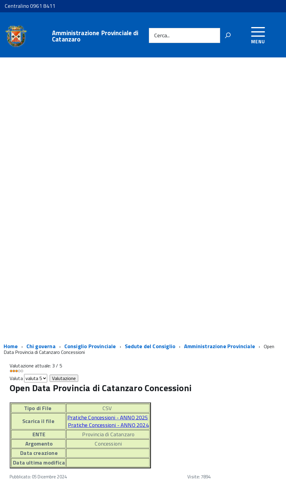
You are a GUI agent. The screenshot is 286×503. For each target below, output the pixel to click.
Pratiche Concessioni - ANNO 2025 (107, 417)
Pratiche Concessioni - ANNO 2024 (108, 425)
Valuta (16, 378)
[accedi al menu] (258, 34)
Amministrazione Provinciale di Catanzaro (95, 36)
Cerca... (162, 35)
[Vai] (227, 35)
